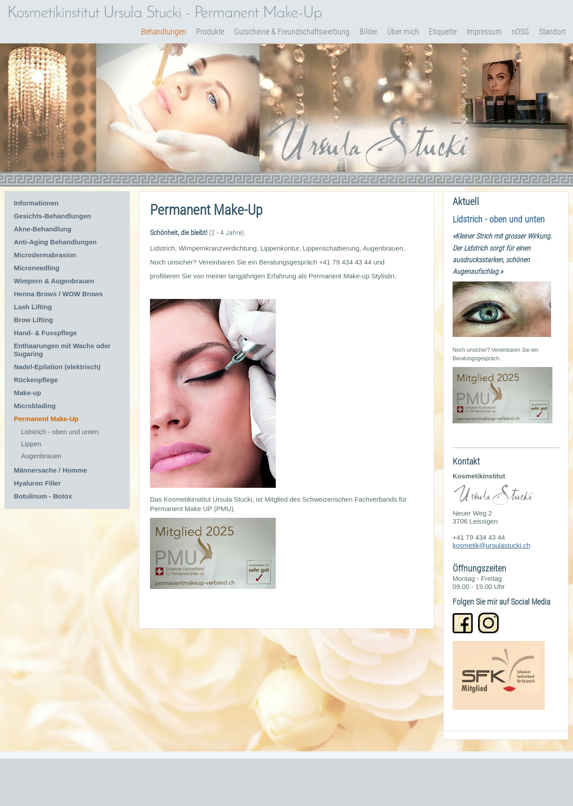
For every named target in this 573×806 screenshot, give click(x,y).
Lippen (31, 444)
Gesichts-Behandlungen (52, 216)
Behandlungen (163, 31)
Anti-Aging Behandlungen (55, 242)
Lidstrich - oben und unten (59, 431)
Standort (552, 31)
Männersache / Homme (50, 470)
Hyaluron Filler (37, 483)
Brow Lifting (34, 320)
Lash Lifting (33, 307)
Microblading (35, 405)
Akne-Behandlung (42, 229)
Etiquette (443, 31)
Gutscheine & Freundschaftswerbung (292, 31)
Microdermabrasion (45, 255)
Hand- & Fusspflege (45, 333)
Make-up (27, 393)
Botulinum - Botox (43, 496)
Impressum (484, 31)
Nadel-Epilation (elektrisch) (57, 367)
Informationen (36, 203)
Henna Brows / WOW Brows (58, 294)
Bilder (368, 31)
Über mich (403, 31)
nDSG (520, 31)
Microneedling (37, 268)
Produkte (210, 31)
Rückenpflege (36, 380)
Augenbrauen (41, 456)
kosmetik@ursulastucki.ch (491, 545)
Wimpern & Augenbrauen (54, 281)
